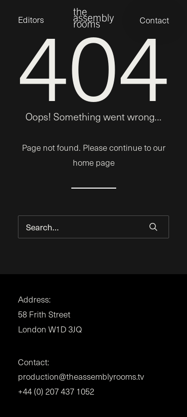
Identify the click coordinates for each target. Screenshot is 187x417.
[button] (153, 226)
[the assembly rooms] (93, 17)
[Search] (93, 226)
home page (94, 162)
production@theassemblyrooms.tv (81, 376)
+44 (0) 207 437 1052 (56, 391)
